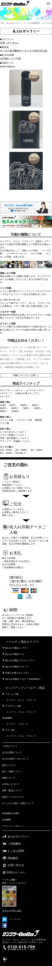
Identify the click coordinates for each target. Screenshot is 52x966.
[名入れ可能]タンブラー (17, 648)
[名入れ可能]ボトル (14, 654)
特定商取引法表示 (11, 813)
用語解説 (10, 858)
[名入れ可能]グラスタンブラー (20, 660)
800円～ (38, 408)
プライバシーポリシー (13, 826)
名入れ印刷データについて (15, 759)
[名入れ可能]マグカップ (17, 666)
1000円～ (16, 411)
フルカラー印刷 (7, 312)
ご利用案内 (11, 843)
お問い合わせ (13, 865)
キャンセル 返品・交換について (18, 803)
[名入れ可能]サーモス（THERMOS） (23, 679)
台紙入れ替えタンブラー (17, 673)
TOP (2, 23)
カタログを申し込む (12, 910)
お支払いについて (11, 784)
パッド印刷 (5, 288)
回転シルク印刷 (29, 250)
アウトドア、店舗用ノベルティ (15, 441)
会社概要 (6, 819)
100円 (3, 405)
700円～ (27, 408)
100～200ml (6, 450)
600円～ (15, 408)
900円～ (4, 411)
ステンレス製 (6, 420)
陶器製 (38, 420)
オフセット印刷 (7, 323)
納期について (8, 778)
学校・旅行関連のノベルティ (14, 438)
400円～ (36, 405)
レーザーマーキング (16, 253)
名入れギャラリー (14, 23)
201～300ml (21, 450)
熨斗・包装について (12, 771)
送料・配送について (12, 790)
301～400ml (36, 450)
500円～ (4, 408)
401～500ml (6, 453)
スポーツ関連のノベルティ (13, 435)
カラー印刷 (36, 253)
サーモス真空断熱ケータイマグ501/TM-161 (23, 50)
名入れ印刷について (12, 752)
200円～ (13, 405)
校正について (8, 765)
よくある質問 (13, 850)
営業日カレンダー (13, 872)
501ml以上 (20, 453)
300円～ (24, 405)
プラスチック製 (24, 420)
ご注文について (9, 746)
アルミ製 (4, 423)
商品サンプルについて (13, 797)
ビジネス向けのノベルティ (13, 432)
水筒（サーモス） (10, 42)
